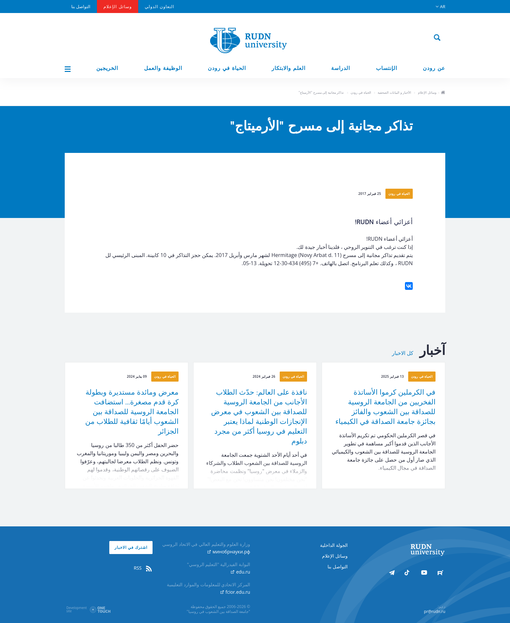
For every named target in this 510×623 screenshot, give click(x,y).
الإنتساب (386, 68)
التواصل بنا (80, 6)
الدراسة (340, 68)
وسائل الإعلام (117, 6)
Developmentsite (76, 609)
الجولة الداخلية (334, 545)
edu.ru (240, 572)
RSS (143, 568)
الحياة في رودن (227, 68)
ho (442, 93)
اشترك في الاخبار (130, 547)
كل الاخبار (402, 353)
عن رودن (434, 68)
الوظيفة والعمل (163, 68)
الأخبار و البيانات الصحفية (394, 92)
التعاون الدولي (159, 6)
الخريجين (107, 68)
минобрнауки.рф (229, 552)
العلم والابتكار (288, 68)
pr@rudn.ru (434, 611)
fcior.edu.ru (235, 592)
